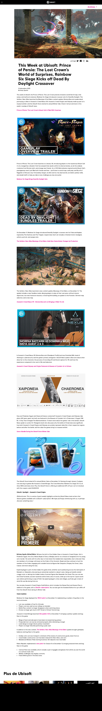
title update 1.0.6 (44, 614)
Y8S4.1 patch (41, 598)
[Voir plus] (33, 708)
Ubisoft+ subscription (42, 587)
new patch (40, 643)
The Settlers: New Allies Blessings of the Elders (52, 629)
